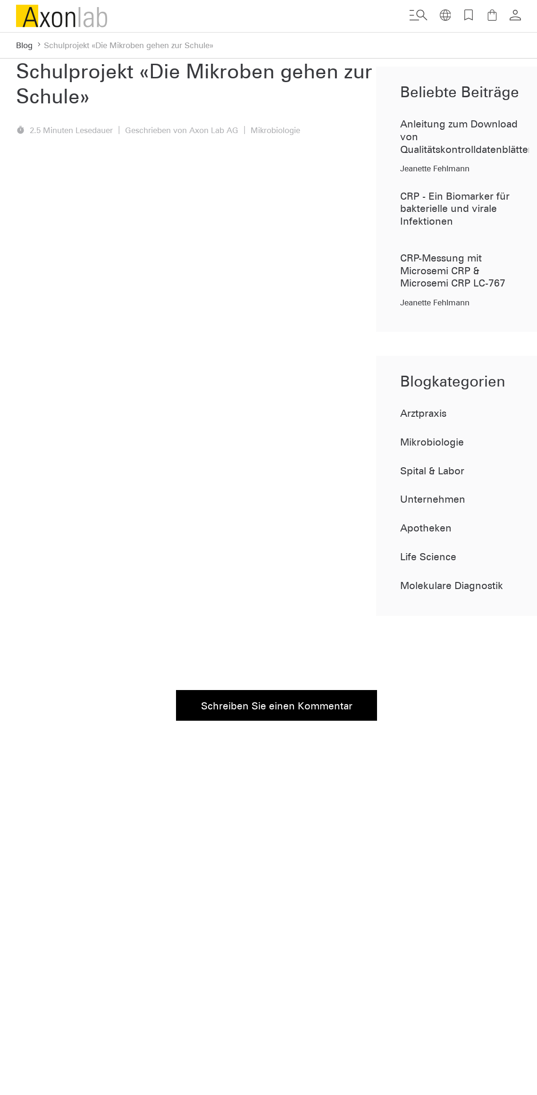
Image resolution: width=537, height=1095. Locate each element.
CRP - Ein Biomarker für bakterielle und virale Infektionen (455, 208)
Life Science (428, 556)
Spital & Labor (432, 470)
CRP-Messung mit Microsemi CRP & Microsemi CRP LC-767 (452, 270)
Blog (24, 45)
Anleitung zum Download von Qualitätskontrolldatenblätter (464, 136)
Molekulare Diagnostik (451, 585)
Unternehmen (432, 499)
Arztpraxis (423, 413)
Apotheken (426, 528)
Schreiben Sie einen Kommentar (276, 705)
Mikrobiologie (432, 442)
